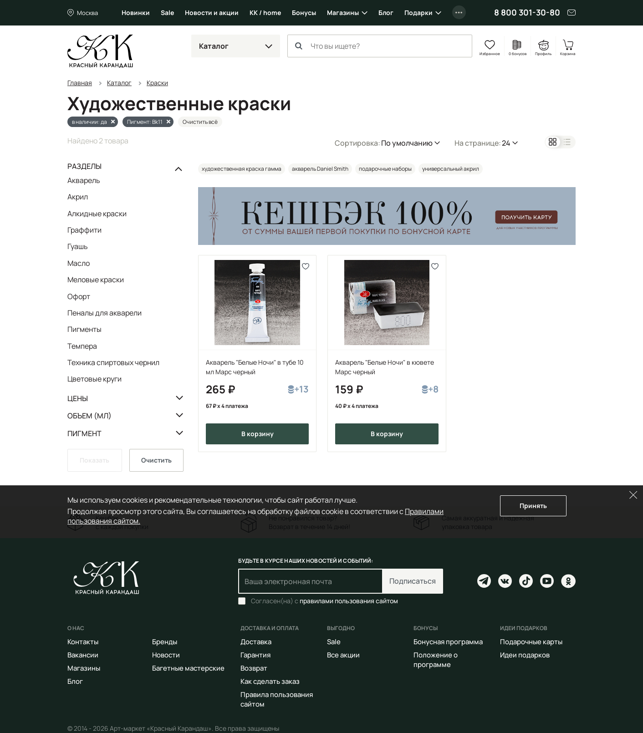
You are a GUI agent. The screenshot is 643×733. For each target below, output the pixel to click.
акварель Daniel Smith (320, 169)
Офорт (78, 296)
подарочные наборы (385, 169)
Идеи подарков (525, 655)
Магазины (343, 12)
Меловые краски (95, 280)
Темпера (82, 346)
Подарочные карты (531, 641)
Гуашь (77, 246)
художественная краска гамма (241, 169)
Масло (78, 263)
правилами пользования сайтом (349, 600)
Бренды (164, 641)
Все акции (343, 655)
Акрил (77, 197)
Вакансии (82, 655)
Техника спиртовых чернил (113, 362)
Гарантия (255, 655)
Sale (167, 12)
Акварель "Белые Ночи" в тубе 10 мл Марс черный (255, 367)
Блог (385, 12)
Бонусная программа (448, 641)
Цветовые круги (94, 378)
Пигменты (84, 329)
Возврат (253, 668)
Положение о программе (435, 659)
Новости (166, 655)
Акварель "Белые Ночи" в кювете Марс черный (384, 367)
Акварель (83, 180)
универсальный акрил (450, 169)
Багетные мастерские (188, 668)
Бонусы (304, 12)
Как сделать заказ (270, 681)
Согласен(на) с (324, 601)
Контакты (82, 641)
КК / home (265, 12)
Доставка (255, 641)
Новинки (136, 12)
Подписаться (412, 581)
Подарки (418, 12)
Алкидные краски (97, 214)
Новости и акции (212, 12)
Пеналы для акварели (104, 313)
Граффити (84, 230)
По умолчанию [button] (407, 143)
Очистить (156, 460)
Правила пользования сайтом (276, 699)
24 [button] (506, 143)
